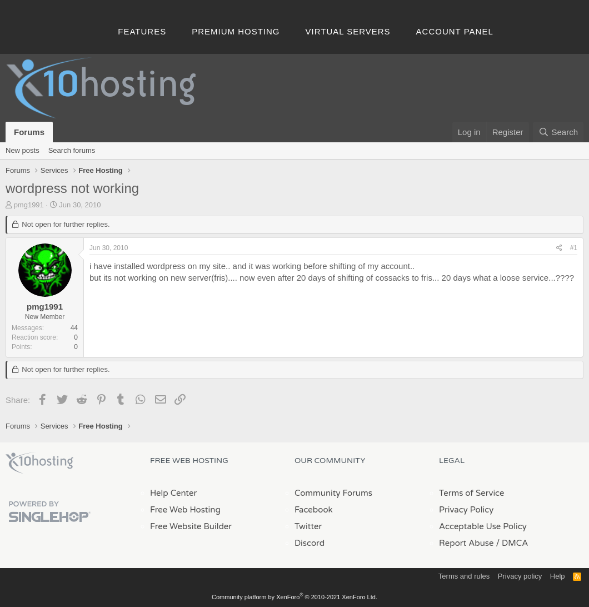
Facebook (313, 510)
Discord (309, 543)
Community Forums (333, 493)
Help (557, 576)
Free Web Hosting (185, 510)
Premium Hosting (235, 31)
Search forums (72, 150)
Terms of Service (472, 493)
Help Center (173, 493)
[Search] (558, 132)
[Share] (559, 248)
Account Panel (454, 31)
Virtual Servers (348, 31)
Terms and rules (464, 576)
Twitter (308, 526)
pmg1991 (29, 205)
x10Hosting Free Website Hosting (39, 463)
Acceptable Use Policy (483, 526)
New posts (22, 150)
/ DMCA (512, 543)
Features (142, 31)
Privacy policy (520, 576)
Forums (29, 132)
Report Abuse (466, 543)
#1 (573, 248)
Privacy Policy (466, 510)
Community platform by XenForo (294, 597)
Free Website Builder (191, 526)
